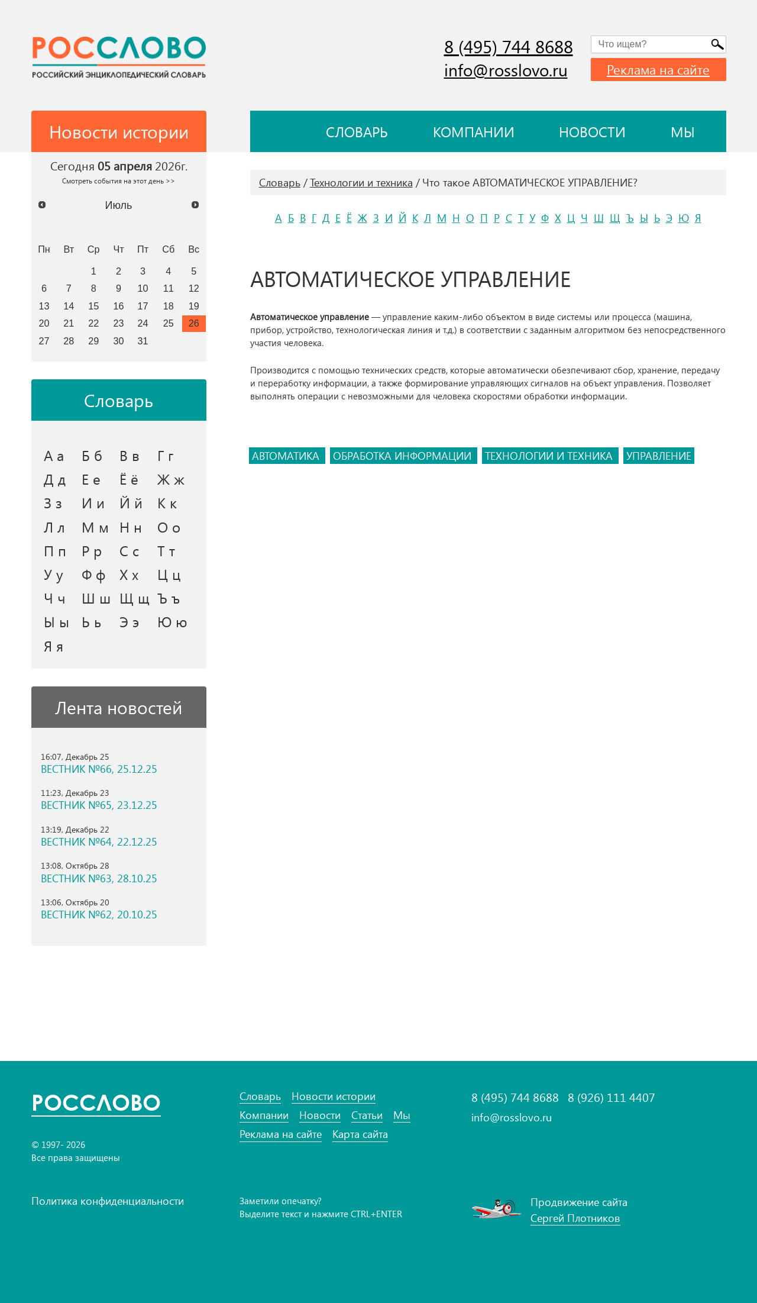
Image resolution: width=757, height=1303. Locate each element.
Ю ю (172, 621)
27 (43, 341)
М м (95, 526)
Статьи (367, 1115)
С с (129, 550)
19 (194, 306)
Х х (128, 574)
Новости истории (334, 1096)
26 (194, 323)
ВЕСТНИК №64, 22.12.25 (99, 842)
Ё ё (128, 478)
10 (143, 288)
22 (93, 323)
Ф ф (93, 574)
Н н (130, 526)
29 (93, 341)
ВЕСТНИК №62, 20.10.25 (99, 914)
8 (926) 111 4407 (611, 1097)
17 (143, 306)
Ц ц (168, 574)
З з (53, 502)
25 (168, 323)
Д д (55, 478)
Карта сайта (360, 1134)
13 (43, 306)
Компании (474, 131)
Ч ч (55, 597)
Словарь (357, 131)
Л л (54, 526)
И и (93, 502)
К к (167, 502)
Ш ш (96, 597)
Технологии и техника (361, 182)
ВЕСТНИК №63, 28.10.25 (99, 878)
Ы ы (56, 621)
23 (119, 323)
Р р (92, 550)
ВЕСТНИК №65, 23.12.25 (99, 805)
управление (658, 456)
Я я (53, 645)
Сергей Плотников (575, 1218)
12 (194, 288)
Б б (92, 455)
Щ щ (134, 597)
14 (68, 306)
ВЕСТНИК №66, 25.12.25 (99, 769)
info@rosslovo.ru (506, 69)
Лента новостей (118, 707)
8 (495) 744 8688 (508, 46)
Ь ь (91, 621)
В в (129, 455)
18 (168, 306)
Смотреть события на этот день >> (118, 180)
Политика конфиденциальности (107, 1201)
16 (119, 306)
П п (55, 550)
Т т (166, 550)
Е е (91, 478)
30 (119, 341)
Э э (129, 621)
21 (68, 323)
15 (93, 306)
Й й (131, 502)
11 (168, 288)
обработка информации (403, 456)
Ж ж (171, 478)
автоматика (287, 456)
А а (54, 455)
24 (143, 323)
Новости (592, 131)
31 (143, 341)
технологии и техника (550, 456)
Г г (165, 455)
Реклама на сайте (658, 69)
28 (68, 341)
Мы (683, 131)
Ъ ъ (168, 597)
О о (168, 526)
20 (43, 323)
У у (53, 574)
